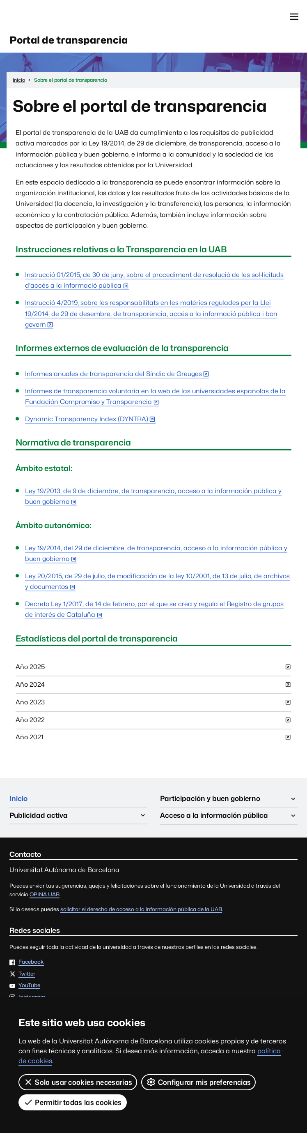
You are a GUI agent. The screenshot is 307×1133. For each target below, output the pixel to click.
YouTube (29, 986)
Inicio (18, 799)
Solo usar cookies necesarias (77, 1082)
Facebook (31, 962)
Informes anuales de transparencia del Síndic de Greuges (113, 374)
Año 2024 (153, 687)
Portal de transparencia (70, 40)
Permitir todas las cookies (72, 1102)
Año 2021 (153, 740)
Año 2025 (153, 669)
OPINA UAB (45, 894)
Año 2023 (153, 705)
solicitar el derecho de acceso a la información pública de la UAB (141, 909)
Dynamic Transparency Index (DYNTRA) (86, 419)
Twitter (26, 974)
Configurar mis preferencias (198, 1082)
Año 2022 (153, 722)
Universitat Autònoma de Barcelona (47, 16)
